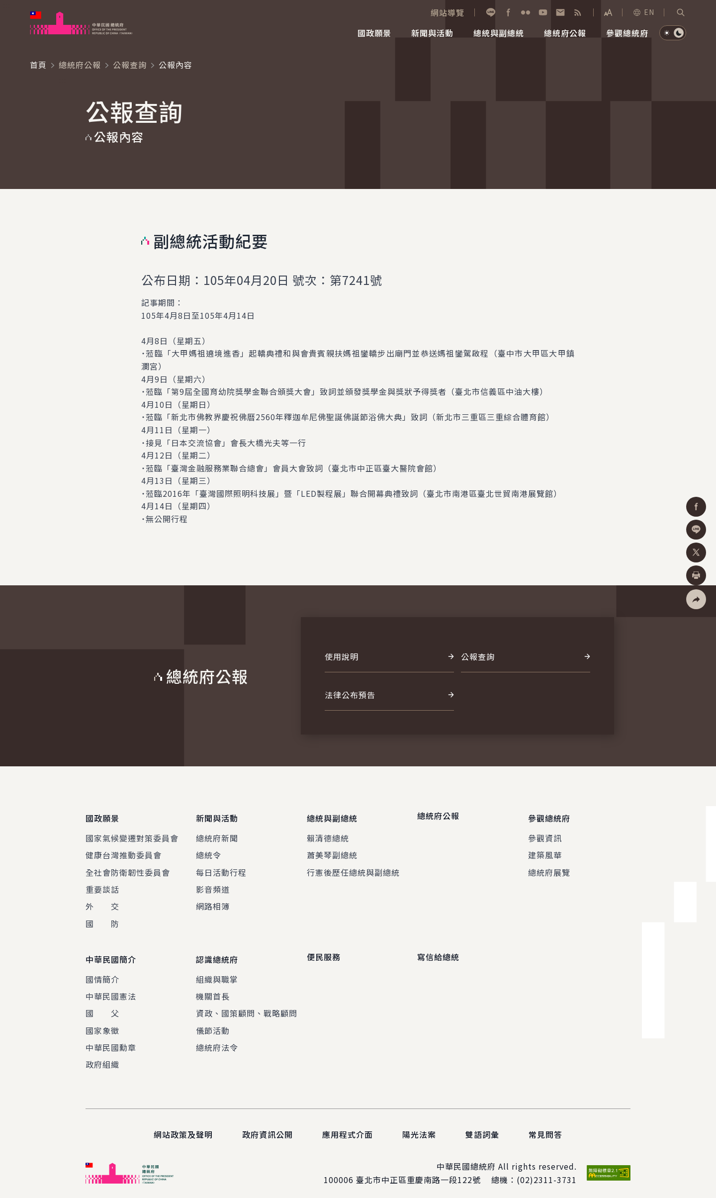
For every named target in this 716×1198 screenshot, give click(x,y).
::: (6, 5)
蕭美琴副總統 (332, 851)
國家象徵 (102, 1022)
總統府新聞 (217, 834)
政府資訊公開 (267, 1126)
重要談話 (102, 885)
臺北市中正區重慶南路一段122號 (418, 1172)
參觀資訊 (545, 834)
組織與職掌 (217, 971)
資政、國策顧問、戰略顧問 (246, 1005)
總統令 (208, 851)
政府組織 (102, 1057)
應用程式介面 (347, 1126)
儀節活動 (213, 1022)
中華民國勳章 (111, 1039)
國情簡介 (102, 971)
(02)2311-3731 (547, 1172)
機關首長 (213, 988)
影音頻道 (213, 885)
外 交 (102, 902)
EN (643, 12)
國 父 (102, 1005)
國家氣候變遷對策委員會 (132, 834)
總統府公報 (80, 65)
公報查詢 (130, 65)
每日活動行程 (221, 868)
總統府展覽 (549, 868)
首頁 (38, 65)
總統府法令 (217, 1039)
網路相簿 (213, 902)
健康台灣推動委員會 (124, 851)
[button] (680, 12)
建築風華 (545, 851)
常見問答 (545, 1126)
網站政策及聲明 (183, 1126)
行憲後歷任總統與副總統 (353, 868)
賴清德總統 (328, 834)
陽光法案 (419, 1126)
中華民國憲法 (111, 988)
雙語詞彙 (482, 1126)
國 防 (102, 919)
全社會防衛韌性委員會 (128, 868)
